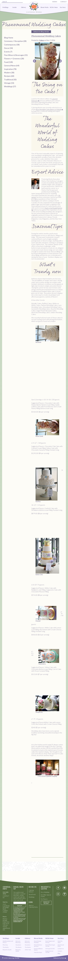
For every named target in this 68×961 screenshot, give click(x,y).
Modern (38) (9, 72)
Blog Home (8, 37)
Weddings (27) (10, 86)
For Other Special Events (46, 895)
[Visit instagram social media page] (58, 894)
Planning (5, 945)
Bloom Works (44, 7)
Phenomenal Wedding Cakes (46, 36)
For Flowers (44, 899)
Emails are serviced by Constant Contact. (18, 921)
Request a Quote (7, 949)
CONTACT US (6, 896)
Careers (60, 951)
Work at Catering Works (33, 906)
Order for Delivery (46, 902)
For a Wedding (45, 892)
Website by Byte (59, 958)
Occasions (18, 945)
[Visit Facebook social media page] (58, 888)
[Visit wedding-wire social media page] (64, 894)
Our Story (63, 7)
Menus (54, 2)
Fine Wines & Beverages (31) (16, 55)
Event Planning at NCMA (50, 945)
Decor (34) (8, 48)
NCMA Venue (54, 7)
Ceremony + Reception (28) (15, 41)
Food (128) (8, 62)
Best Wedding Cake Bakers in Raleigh (49, 109)
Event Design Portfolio (37, 941)
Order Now (28, 949)
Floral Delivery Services (38, 945)
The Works (6, 947)
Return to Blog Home (41, 32)
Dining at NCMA (50, 948)
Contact (63, 2)
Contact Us (61, 948)
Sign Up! (19, 905)
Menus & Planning (18, 941)
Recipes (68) (9, 76)
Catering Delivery (31, 891)
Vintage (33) (9, 83)
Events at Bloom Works (38, 949)
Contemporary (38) (12, 44)
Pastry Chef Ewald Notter (53, 208)
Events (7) (8, 51)
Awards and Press (61, 945)
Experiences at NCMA (49, 951)
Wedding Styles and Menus (8, 941)
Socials (14, 7)
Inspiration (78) (10, 69)
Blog (59, 953)
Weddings (5, 7)
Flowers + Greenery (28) (14, 58)
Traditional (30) (10, 79)
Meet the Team (38, 952)
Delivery (23, 7)
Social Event (32, 894)
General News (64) (11, 65)
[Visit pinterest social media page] (64, 888)
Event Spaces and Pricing (50, 941)
